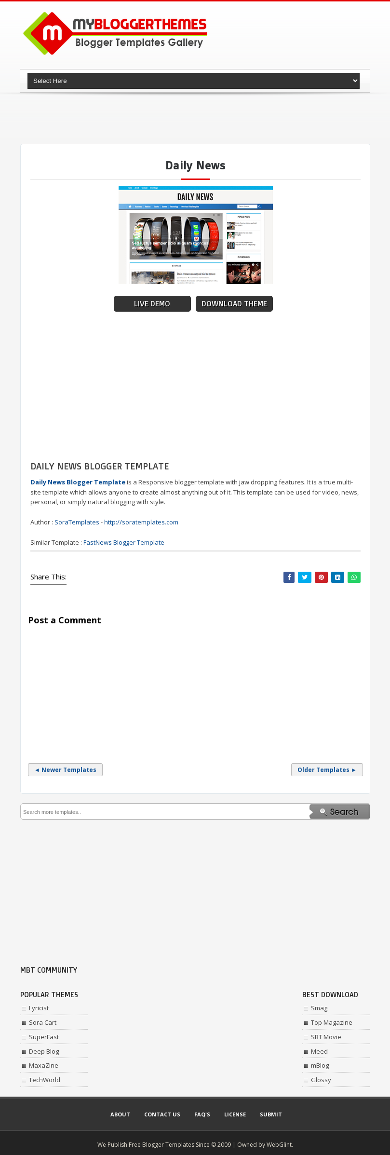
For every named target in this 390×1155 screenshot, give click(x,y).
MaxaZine (43, 1065)
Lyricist (39, 1008)
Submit (271, 1114)
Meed (319, 1051)
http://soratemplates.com (141, 522)
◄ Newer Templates (65, 770)
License (235, 1114)
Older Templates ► (327, 770)
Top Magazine (331, 1022)
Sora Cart (42, 1022)
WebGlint (279, 1145)
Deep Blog (44, 1051)
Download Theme (234, 303)
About (120, 1114)
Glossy (321, 1079)
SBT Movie (326, 1036)
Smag (319, 1008)
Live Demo (152, 303)
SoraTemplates (76, 522)
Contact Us (162, 1114)
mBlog (320, 1065)
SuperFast (44, 1036)
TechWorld (44, 1079)
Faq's (202, 1114)
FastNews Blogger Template (123, 542)
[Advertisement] (195, 118)
